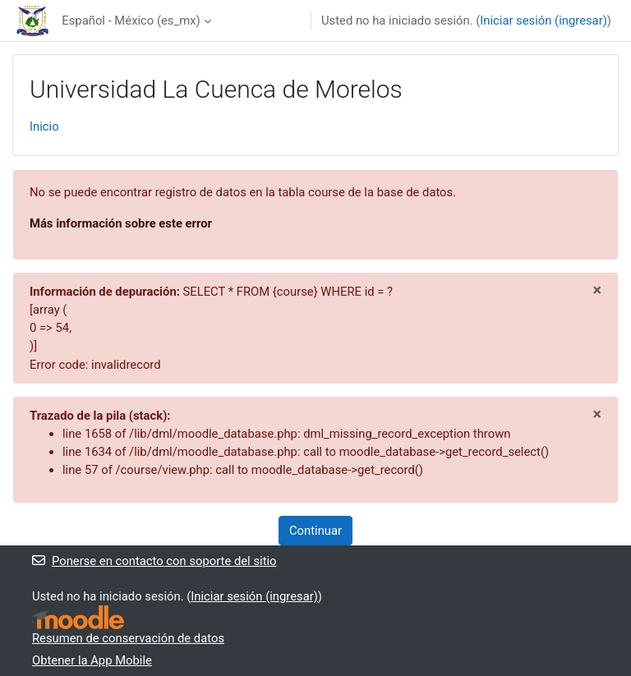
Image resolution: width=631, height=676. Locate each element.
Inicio (44, 126)
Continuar (315, 530)
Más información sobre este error (121, 223)
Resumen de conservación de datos (128, 638)
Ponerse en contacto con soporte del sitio (154, 561)
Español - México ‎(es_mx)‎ (131, 20)
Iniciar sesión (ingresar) (543, 20)
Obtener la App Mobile (92, 660)
